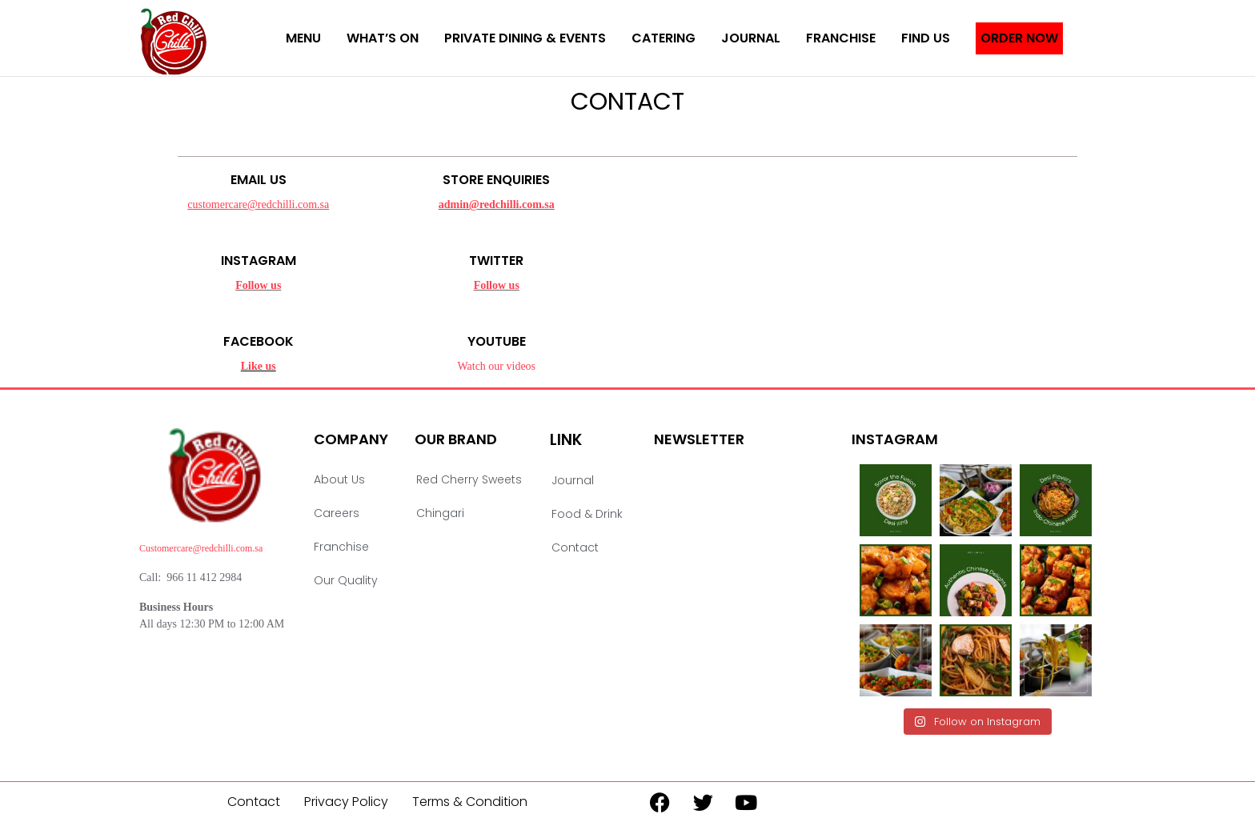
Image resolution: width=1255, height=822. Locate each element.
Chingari (440, 513)
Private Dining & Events (525, 38)
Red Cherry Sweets (469, 479)
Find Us (925, 38)
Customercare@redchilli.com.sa (201, 548)
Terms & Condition (469, 801)
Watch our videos (496, 366)
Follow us (258, 285)
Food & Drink (587, 514)
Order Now (1019, 38)
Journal (750, 38)
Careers (336, 513)
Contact (575, 547)
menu (303, 38)
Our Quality (346, 580)
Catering (664, 38)
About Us (339, 479)
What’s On (383, 38)
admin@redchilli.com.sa (497, 204)
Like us (258, 366)
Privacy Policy (346, 801)
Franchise (841, 38)
